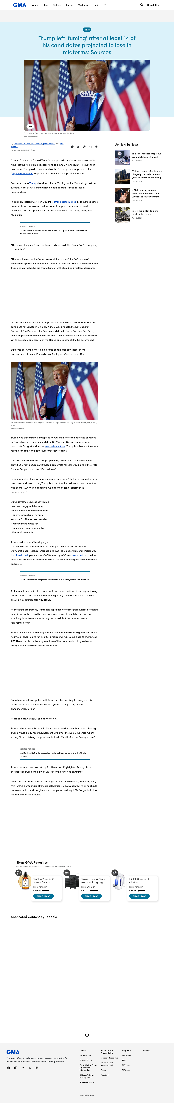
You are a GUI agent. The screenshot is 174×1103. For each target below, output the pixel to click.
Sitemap (146, 1050)
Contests (83, 1050)
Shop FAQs (126, 1050)
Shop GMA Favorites (32, 862)
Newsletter (153, 5)
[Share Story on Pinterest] (84, 147)
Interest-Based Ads (109, 1057)
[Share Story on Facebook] (72, 147)
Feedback (105, 1074)
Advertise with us (87, 1082)
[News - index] (87, 29)
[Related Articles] (55, 230)
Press (103, 1070)
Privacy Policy (86, 1060)
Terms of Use (85, 1055)
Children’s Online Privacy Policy (87, 1076)
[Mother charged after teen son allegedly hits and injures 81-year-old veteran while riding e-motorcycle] (139, 176)
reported (78, 555)
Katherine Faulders (22, 143)
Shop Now (43, 896)
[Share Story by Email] (90, 147)
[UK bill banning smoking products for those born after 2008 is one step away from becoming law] (139, 195)
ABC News (126, 1055)
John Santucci (49, 143)
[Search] (141, 5)
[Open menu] (105, 4)
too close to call (19, 555)
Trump (32, 183)
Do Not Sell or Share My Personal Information (88, 1067)
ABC (124, 1060)
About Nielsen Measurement (107, 1063)
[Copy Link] (96, 147)
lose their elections (55, 446)
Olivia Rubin (36, 143)
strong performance (65, 201)
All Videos (126, 1065)
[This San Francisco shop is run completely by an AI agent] (139, 157)
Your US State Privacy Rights (107, 1051)
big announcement (22, 173)
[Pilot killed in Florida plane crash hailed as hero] (139, 215)
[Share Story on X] (78, 147)
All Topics (126, 1070)
